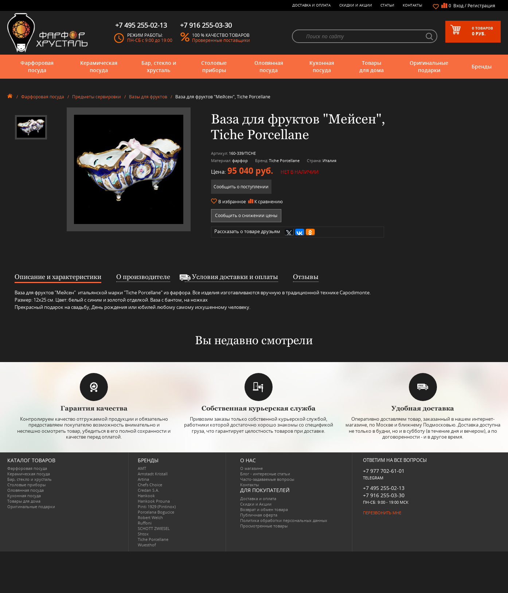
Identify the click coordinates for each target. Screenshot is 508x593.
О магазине (251, 468)
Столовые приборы (214, 66)
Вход (458, 6)
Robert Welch (150, 517)
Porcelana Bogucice (156, 512)
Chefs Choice (150, 484)
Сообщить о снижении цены (246, 215)
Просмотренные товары (264, 526)
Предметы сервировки (96, 97)
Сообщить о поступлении (241, 187)
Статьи (387, 5)
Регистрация (481, 6)
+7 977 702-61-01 (384, 470)
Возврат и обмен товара (264, 509)
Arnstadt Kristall (153, 473)
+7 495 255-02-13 (384, 487)
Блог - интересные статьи (265, 473)
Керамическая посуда (98, 66)
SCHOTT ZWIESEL (154, 528)
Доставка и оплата (311, 5)
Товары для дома (371, 66)
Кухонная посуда (321, 66)
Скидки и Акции (355, 5)
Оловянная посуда (268, 66)
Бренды (482, 66)
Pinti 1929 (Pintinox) (157, 506)
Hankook (146, 495)
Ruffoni (145, 523)
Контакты (412, 5)
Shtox (143, 534)
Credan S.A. (148, 490)
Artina (143, 479)
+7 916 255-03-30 (384, 495)
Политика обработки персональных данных (283, 520)
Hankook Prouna (154, 501)
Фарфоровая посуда (37, 66)
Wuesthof (147, 544)
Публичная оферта (258, 515)
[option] (31, 127)
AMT (142, 468)
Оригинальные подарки (429, 66)
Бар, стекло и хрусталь (158, 66)
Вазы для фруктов (148, 97)
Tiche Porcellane (153, 539)
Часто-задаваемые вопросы (267, 479)
